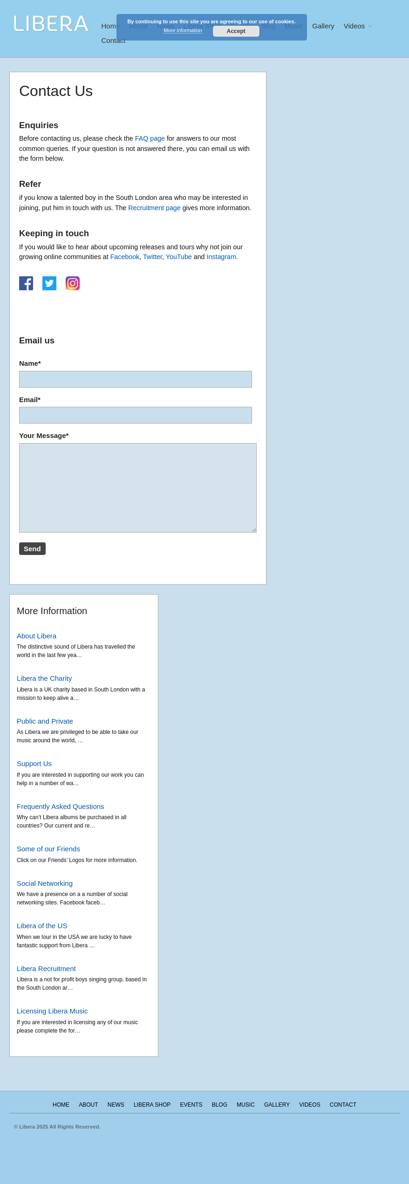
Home (111, 26)
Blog (219, 1105)
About (88, 1105)
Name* (138, 373)
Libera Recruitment (46, 968)
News (116, 1105)
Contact (114, 40)
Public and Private (45, 721)
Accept (236, 31)
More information (183, 30)
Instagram (221, 256)
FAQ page (150, 138)
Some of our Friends (48, 849)
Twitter (152, 256)
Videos (354, 26)
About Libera (36, 636)
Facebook (125, 256)
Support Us (34, 763)
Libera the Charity (44, 678)
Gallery (323, 26)
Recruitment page (154, 208)
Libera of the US (42, 926)
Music (246, 1105)
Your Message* (138, 483)
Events (191, 1105)
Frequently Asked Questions (60, 806)
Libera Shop (152, 1105)
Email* (138, 410)
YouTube (179, 256)
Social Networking (45, 883)
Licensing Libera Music (52, 1011)
